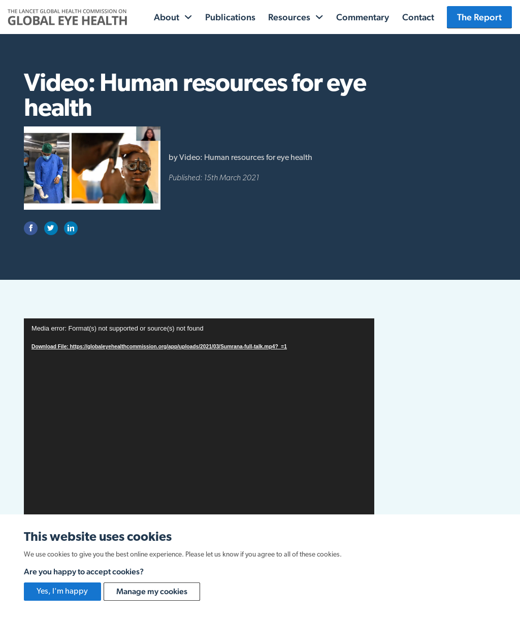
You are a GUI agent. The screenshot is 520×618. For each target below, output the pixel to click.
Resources (289, 17)
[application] (199, 416)
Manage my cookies (151, 591)
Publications (230, 17)
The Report (479, 17)
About (166, 17)
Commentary (362, 17)
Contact (418, 17)
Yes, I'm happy (62, 592)
